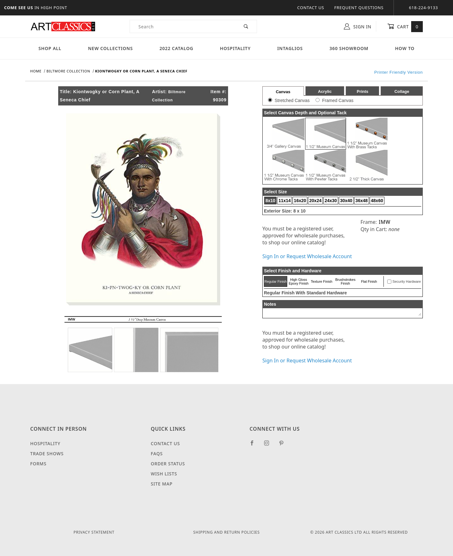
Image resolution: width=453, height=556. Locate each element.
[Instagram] (269, 445)
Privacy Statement (94, 532)
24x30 (331, 200)
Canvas (283, 91)
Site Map (161, 484)
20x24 (315, 200)
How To (405, 48)
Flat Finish (369, 281)
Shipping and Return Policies (226, 532)
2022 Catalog (176, 48)
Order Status (168, 464)
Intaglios (290, 48)
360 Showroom (348, 48)
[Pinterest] (284, 445)
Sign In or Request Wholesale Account (307, 256)
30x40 (346, 200)
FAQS (157, 454)
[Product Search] (182, 26)
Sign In (357, 26)
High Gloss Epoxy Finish (299, 281)
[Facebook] (254, 445)
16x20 (300, 200)
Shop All (49, 48)
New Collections (110, 48)
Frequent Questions (359, 7)
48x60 (377, 200)
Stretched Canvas (292, 100)
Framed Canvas (338, 100)
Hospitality (235, 48)
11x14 (284, 200)
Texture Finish (321, 281)
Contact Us (310, 7)
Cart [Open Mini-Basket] (405, 26)
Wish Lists (164, 474)
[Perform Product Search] (246, 26)
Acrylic (325, 91)
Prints (362, 91)
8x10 (270, 200)
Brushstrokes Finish (345, 281)
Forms (38, 464)
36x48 (361, 200)
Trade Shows (47, 454)
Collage (401, 91)
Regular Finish (275, 281)
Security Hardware (406, 281)
